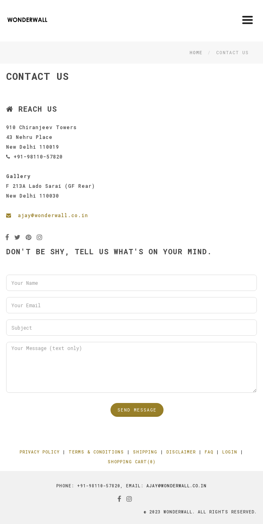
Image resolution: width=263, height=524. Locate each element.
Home (196, 52)
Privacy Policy (40, 452)
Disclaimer (181, 452)
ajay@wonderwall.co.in (47, 215)
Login (229, 452)
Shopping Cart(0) (132, 462)
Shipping (145, 452)
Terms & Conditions (96, 452)
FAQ (209, 452)
